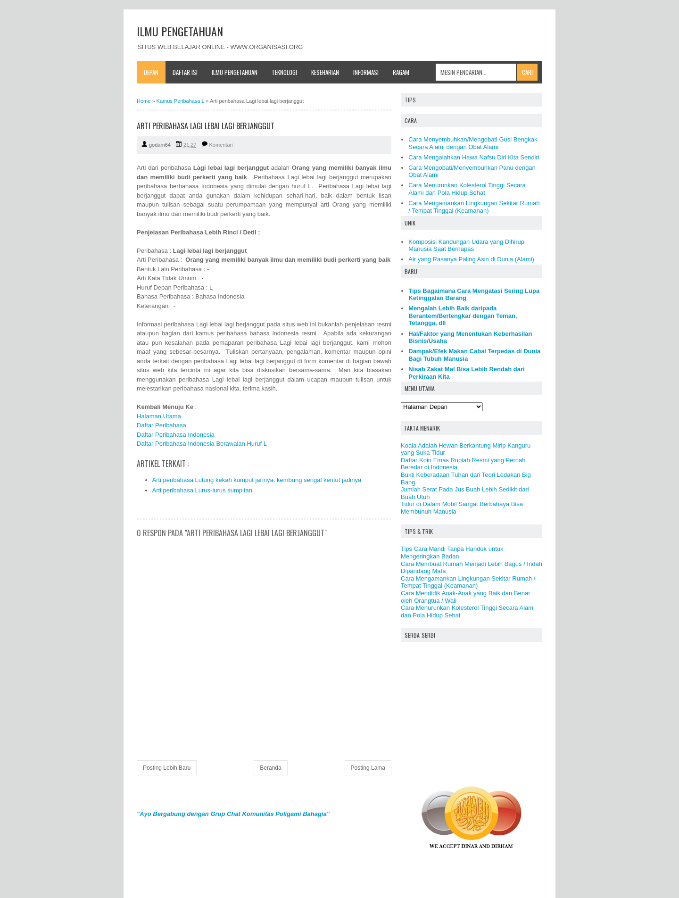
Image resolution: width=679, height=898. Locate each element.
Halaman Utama (159, 416)
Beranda (270, 768)
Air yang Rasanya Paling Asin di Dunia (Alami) (471, 259)
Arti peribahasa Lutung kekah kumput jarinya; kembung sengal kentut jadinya (257, 479)
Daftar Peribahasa (161, 425)
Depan (151, 72)
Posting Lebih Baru (166, 768)
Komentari (221, 145)
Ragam (401, 72)
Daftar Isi (185, 72)
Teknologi (284, 72)
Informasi (366, 72)
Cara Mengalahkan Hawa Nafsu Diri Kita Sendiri (473, 157)
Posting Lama (368, 768)
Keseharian (325, 72)
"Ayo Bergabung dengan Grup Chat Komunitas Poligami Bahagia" (233, 813)
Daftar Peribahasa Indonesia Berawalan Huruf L (202, 443)
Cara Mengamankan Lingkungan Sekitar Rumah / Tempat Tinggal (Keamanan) (473, 207)
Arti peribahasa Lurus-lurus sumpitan (202, 490)
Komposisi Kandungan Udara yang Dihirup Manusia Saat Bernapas (466, 245)
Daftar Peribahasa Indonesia (176, 434)
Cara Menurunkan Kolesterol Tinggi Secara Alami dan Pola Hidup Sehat (467, 189)
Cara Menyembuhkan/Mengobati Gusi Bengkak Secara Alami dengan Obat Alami (472, 143)
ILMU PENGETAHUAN (180, 31)
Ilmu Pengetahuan (234, 72)
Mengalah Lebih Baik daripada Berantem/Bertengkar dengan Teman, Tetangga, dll (462, 315)
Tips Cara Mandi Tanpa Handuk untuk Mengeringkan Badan (452, 552)
